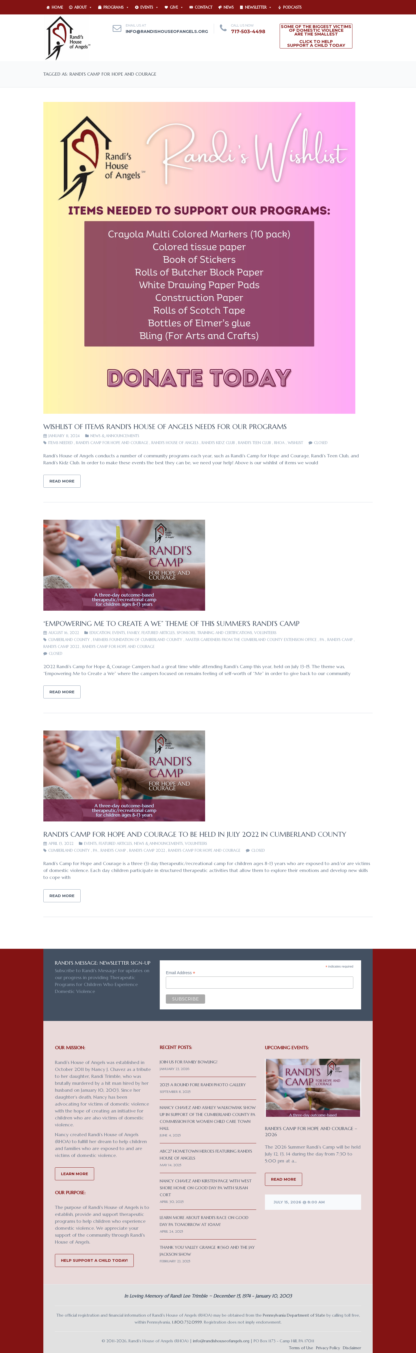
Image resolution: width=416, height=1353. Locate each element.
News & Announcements (114, 435)
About (83, 7)
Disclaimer (352, 1347)
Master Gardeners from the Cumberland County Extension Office (251, 639)
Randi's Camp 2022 (61, 646)
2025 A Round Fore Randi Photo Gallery (203, 1084)
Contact (203, 7)
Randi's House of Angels (174, 442)
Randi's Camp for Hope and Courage (112, 442)
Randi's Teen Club (254, 442)
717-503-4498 (248, 31)
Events (149, 7)
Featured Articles (158, 632)
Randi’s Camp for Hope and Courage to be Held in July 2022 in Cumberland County (194, 834)
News (229, 7)
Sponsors (186, 632)
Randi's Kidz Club (218, 442)
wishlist (295, 442)
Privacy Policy (328, 1347)
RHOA (279, 442)
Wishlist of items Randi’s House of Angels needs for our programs (165, 426)
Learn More (74, 1173)
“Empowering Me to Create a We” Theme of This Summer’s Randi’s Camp (171, 623)
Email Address (180, 973)
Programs (116, 7)
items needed (60, 442)
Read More (62, 481)
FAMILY (133, 632)
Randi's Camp (340, 639)
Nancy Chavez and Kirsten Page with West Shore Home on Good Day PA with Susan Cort (206, 1187)
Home (57, 7)
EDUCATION (100, 632)
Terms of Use (301, 1347)
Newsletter (258, 7)
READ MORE (283, 1179)
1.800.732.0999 (187, 1322)
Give (176, 7)
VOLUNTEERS (265, 632)
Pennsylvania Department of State (294, 1315)
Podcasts (292, 7)
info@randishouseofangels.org (167, 31)
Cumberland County (69, 639)
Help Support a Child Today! (94, 1260)
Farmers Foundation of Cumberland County (137, 639)
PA (322, 639)
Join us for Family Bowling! (188, 1062)
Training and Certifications (224, 632)
